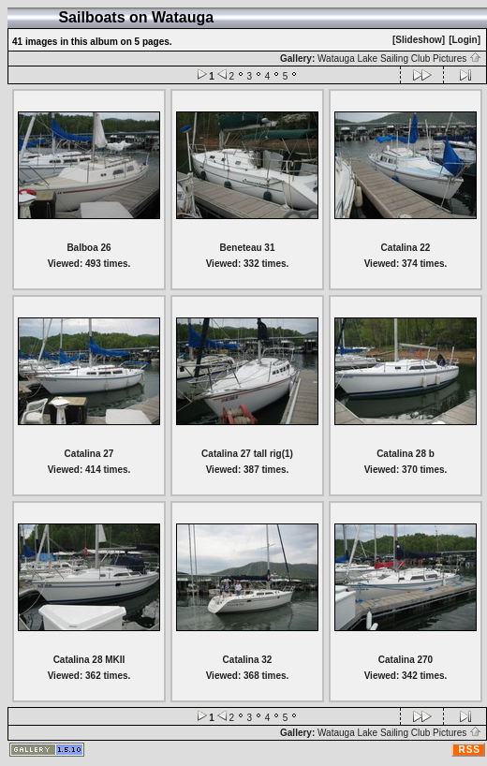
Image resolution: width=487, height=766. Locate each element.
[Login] (464, 40)
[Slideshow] (418, 40)
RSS (469, 749)
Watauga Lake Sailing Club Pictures (399, 58)
